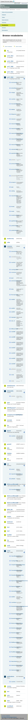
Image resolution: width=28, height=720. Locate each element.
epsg (12, 289)
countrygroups (13, 269)
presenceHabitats (13, 163)
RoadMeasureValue (13, 651)
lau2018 (9, 534)
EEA (8, 1)
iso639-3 (13, 308)
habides (9, 453)
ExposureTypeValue (13, 586)
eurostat (9, 420)
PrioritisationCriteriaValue (13, 637)
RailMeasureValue (13, 642)
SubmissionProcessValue (13, 665)
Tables (3, 17)
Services (4, 27)
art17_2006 (10, 66)
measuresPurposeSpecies (13, 139)
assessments (13, 82)
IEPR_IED (10, 509)
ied (8, 464)
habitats (13, 109)
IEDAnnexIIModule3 (11, 496)
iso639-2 (13, 299)
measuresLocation (13, 128)
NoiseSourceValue (13, 632)
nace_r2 (13, 320)
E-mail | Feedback (6, 715)
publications (10, 676)
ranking (13, 191)
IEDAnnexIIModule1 (11, 484)
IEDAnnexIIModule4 (11, 502)
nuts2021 (13, 358)
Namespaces (5, 30)
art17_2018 (10, 77)
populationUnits (13, 153)
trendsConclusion (13, 215)
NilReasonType (13, 328)
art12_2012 (10, 56)
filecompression (13, 294)
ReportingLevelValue (13, 647)
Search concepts (19, 46)
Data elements (5, 20)
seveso (9, 686)
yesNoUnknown (13, 230)
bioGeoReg (13, 88)
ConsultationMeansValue (13, 570)
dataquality (10, 391)
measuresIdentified (13, 123)
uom (8, 695)
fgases (9, 430)
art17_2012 (10, 72)
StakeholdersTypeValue (13, 656)
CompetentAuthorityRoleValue (13, 564)
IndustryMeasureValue (13, 591)
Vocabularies (5, 25)
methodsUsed (13, 149)
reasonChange (13, 195)
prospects (13, 182)
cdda (8, 242)
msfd (8, 545)
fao (8, 425)
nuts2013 (13, 347)
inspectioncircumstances (13, 474)
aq (8, 50)
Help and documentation (7, 12)
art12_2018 (10, 61)
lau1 (8, 527)
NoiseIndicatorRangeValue (13, 613)
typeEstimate (13, 220)
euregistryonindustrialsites (11, 414)
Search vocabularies (8, 46)
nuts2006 (13, 337)
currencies (13, 272)
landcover (10, 521)
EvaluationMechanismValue (13, 575)
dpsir (12, 278)
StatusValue (13, 661)
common (9, 246)
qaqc (12, 187)
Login (17, 3)
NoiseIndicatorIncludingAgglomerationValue (13, 606)
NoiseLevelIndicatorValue (13, 623)
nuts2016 (13, 353)
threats (12, 206)
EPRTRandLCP (11, 408)
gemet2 (9, 444)
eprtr (8, 402)
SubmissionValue (13, 670)
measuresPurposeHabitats (13, 133)
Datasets (4, 14)
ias (8, 458)
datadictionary (11, 385)
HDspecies (13, 114)
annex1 (12, 469)
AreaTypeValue (13, 560)
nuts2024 (13, 363)
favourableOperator (13, 103)
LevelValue (13, 602)
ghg (8, 448)
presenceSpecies (13, 169)
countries (13, 99)
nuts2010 (13, 342)
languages (13, 317)
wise (8, 700)
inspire (9, 516)
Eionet (7, 9)
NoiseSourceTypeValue (13, 628)
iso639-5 (13, 311)
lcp (8, 540)
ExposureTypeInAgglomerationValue (13, 580)
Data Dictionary (12, 9)
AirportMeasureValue (13, 556)
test (8, 691)
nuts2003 (13, 331)
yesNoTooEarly (13, 225)
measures (13, 119)
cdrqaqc (13, 92)
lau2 (8, 531)
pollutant (13, 478)
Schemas (4, 22)
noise (8, 551)
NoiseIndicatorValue (13, 618)
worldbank (10, 706)
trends (12, 211)
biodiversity (10, 238)
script (12, 374)
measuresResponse (13, 144)
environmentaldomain (13, 280)
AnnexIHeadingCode (13, 489)
